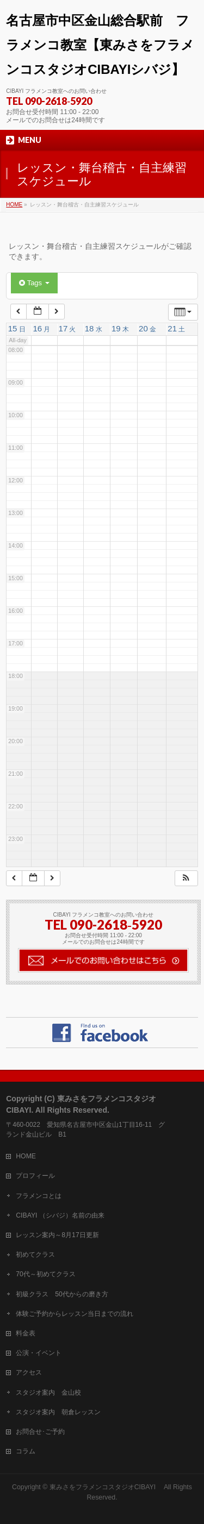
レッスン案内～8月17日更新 (57, 1235)
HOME (26, 1156)
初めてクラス (35, 1254)
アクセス (29, 1372)
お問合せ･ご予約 (40, 1431)
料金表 (25, 1333)
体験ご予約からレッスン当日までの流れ (74, 1314)
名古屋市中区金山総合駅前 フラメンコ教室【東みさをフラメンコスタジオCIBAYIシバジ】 (100, 45)
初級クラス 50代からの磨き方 (62, 1294)
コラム (25, 1451)
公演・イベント (38, 1353)
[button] (186, 878)
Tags (34, 283)
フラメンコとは (38, 1196)
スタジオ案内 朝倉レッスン (58, 1412)
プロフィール (35, 1176)
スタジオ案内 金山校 (48, 1392)
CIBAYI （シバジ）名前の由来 (60, 1215)
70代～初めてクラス (46, 1274)
